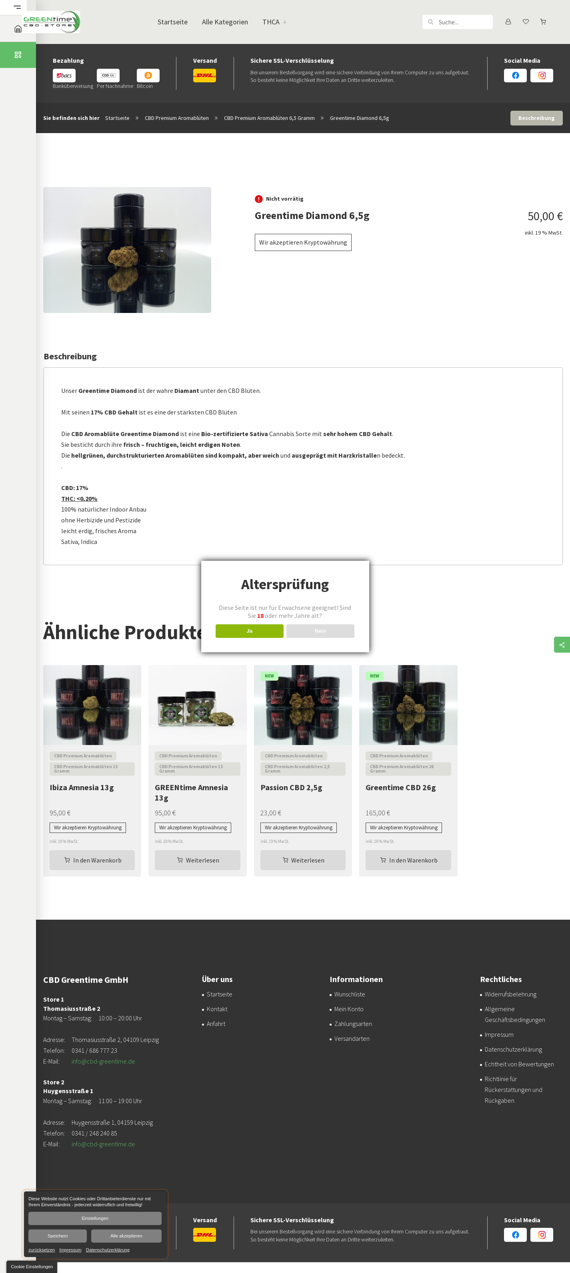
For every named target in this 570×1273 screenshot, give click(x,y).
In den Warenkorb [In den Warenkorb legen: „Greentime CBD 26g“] (413, 860)
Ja (249, 631)
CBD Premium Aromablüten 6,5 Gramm (269, 118)
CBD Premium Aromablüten (177, 118)
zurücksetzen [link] (41, 1249)
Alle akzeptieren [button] (126, 1235)
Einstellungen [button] (95, 1218)
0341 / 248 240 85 (94, 1133)
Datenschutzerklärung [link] (108, 1249)
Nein (320, 631)
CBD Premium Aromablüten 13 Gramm (86, 769)
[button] (430, 22)
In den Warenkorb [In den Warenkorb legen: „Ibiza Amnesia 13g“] (97, 860)
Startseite (117, 118)
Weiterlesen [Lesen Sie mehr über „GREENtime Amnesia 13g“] (202, 860)
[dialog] (95, 1224)
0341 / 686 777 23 (94, 1050)
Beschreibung (536, 118)
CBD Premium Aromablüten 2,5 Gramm (297, 769)
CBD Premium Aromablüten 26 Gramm (402, 769)
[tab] (536, 118)
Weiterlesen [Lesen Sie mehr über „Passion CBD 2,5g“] (307, 860)
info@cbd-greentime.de (103, 1061)
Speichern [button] (58, 1235)
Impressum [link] (70, 1249)
